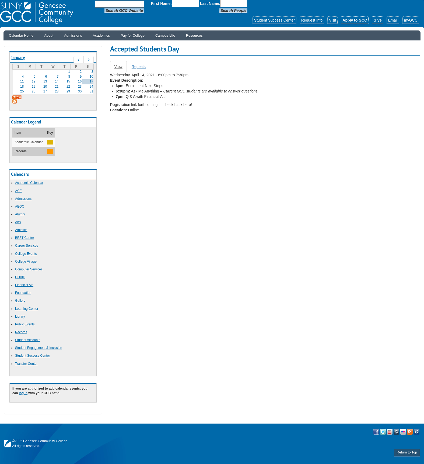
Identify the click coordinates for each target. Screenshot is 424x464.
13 (45, 81)
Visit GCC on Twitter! (383, 432)
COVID (20, 277)
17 (91, 81)
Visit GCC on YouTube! (390, 432)
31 (91, 91)
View (120, 68)
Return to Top (407, 452)
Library (20, 316)
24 (91, 86)
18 (22, 86)
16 (80, 81)
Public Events (25, 324)
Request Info (312, 20)
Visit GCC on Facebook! (376, 432)
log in (23, 393)
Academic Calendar (29, 183)
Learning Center (26, 309)
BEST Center (24, 238)
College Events (26, 254)
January (18, 57)
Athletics (21, 230)
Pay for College (133, 35)
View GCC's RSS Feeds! (410, 432)
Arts (18, 222)
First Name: (161, 3)
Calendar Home (21, 35)
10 (91, 76)
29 (68, 91)
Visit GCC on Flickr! (403, 432)
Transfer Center (26, 364)
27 (45, 91)
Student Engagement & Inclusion (38, 348)
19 (33, 86)
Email (393, 20)
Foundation (23, 293)
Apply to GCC (354, 20)
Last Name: (210, 3)
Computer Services (29, 269)
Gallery (20, 301)
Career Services (26, 246)
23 (80, 86)
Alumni (20, 214)
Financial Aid (24, 285)
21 (56, 86)
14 (56, 81)
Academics (101, 35)
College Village (26, 261)
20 (45, 86)
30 (80, 91)
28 (56, 91)
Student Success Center (274, 20)
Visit (332, 20)
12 (33, 81)
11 (22, 81)
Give (377, 20)
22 (68, 86)
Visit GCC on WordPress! (396, 432)
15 (68, 81)
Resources (194, 35)
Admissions (73, 35)
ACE (18, 191)
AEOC (19, 206)
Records (21, 332)
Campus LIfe (165, 35)
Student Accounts (27, 340)
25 (22, 91)
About (48, 35)
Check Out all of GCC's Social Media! (416, 432)
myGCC (411, 20)
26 (33, 91)
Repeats (139, 66)
